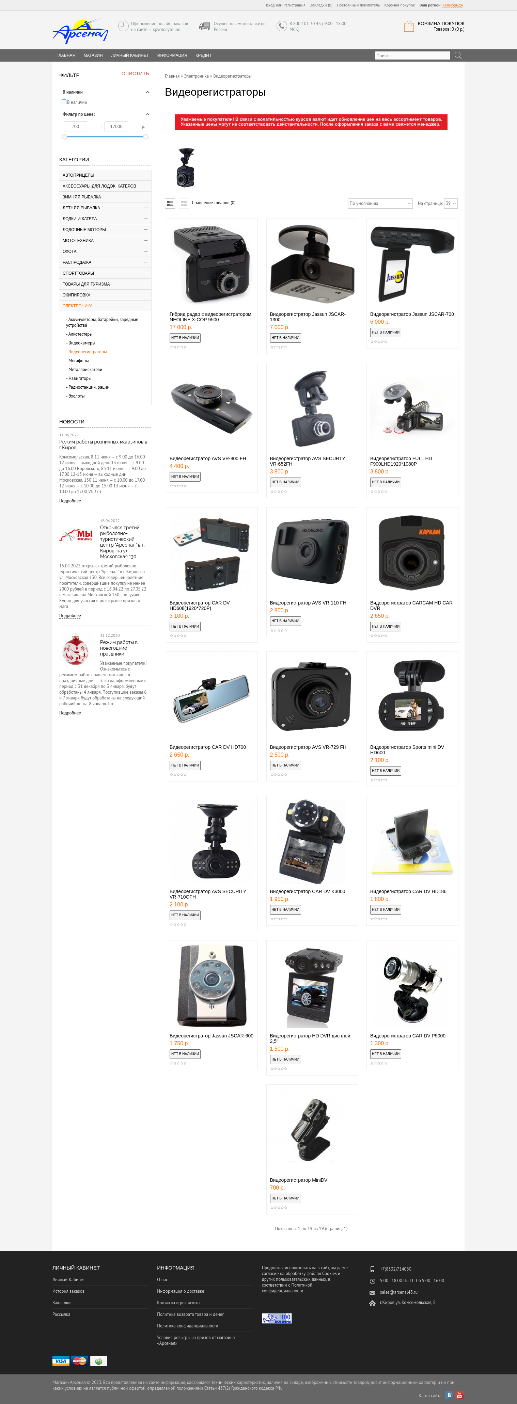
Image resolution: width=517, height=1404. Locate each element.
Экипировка (77, 295)
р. (143, 126)
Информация (172, 55)
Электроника (78, 306)
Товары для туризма (86, 284)
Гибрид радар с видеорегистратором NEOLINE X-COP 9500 (210, 316)
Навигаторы (80, 378)
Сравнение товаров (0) (213, 203)
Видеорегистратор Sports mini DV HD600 (407, 749)
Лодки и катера (80, 218)
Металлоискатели (85, 369)
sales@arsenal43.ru (399, 1292)
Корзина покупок (399, 4)
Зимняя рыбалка (82, 197)
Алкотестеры (80, 334)
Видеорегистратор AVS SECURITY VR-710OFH (208, 894)
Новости (71, 421)
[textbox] (412, 55)
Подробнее (70, 501)
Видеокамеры (81, 343)
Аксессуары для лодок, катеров (99, 186)
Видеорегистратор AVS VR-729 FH (308, 747)
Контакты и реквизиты (178, 1303)
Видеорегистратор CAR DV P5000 (407, 1035)
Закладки (61, 1303)
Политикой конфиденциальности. (287, 1288)
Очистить (135, 73)
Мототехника (78, 240)
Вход (270, 4)
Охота (70, 251)
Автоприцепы (78, 175)
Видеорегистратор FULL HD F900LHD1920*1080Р (401, 461)
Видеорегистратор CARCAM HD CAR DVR (411, 605)
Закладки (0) (321, 4)
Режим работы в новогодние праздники (119, 648)
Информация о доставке (180, 1291)
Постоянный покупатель (358, 4)
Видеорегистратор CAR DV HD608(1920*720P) (200, 605)
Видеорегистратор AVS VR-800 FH (208, 458)
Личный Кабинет (130, 55)
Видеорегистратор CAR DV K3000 (307, 891)
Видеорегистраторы (87, 352)
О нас (162, 1279)
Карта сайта (430, 1396)
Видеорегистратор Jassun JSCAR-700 (412, 314)
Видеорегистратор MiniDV (299, 1180)
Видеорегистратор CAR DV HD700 (208, 747)
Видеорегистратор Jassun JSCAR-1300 (308, 316)
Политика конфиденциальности (187, 1326)
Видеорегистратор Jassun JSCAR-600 (211, 1035)
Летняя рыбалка (81, 208)
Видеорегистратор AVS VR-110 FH (308, 603)
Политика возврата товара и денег (190, 1314)
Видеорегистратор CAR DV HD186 (408, 891)
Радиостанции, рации (88, 387)
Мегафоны (78, 361)
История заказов (68, 1291)
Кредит (203, 55)
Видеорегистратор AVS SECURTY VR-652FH (307, 461)
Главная (172, 76)
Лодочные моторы (84, 229)
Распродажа (77, 262)
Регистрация (294, 4)
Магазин (93, 55)
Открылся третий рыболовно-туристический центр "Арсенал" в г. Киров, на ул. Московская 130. (122, 542)
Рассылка (61, 1314)
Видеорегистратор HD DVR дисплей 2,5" (310, 1038)
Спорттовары (78, 273)
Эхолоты (76, 396)
